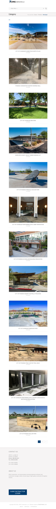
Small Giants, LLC (42, 504)
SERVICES (26, 506)
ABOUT (21, 506)
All (9, 19)
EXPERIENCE (34, 506)
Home (35, 14)
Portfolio (40, 14)
